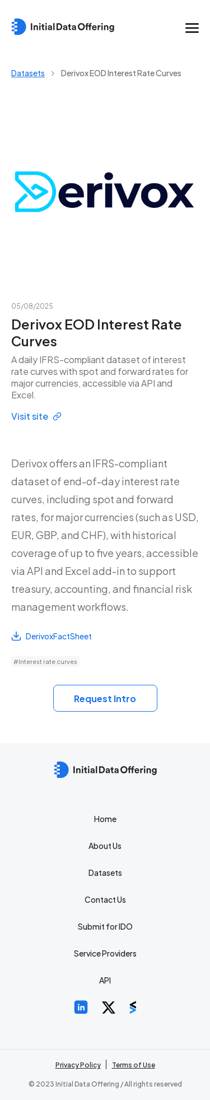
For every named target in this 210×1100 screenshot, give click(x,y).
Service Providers (105, 953)
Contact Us (105, 899)
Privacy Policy (78, 1065)
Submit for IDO (105, 926)
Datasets (28, 73)
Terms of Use (133, 1065)
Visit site (36, 416)
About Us (105, 846)
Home (105, 819)
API (105, 980)
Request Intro (105, 698)
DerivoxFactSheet (51, 636)
